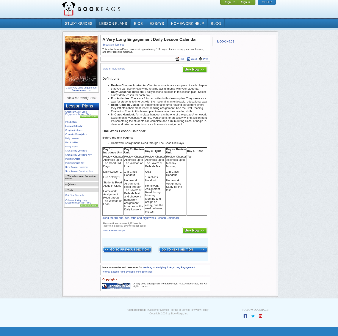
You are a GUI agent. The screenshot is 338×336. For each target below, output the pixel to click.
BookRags (226, 41)
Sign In (245, 2)
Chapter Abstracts (73, 130)
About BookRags (136, 309)
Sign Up (230, 2)
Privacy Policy (200, 309)
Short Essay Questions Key (78, 155)
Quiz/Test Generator (74, 195)
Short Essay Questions (76, 151)
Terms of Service (180, 309)
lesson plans (113, 24)
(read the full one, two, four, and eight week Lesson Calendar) (140, 217)
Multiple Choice (72, 159)
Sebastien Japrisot (113, 44)
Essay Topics (71, 146)
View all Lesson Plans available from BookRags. (127, 271)
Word (192, 59)
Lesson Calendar (74, 126)
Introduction (71, 122)
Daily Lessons (72, 138)
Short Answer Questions (76, 167)
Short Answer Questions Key (79, 171)
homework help (187, 24)
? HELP (267, 2)
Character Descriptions (76, 134)
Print (203, 59)
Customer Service (158, 309)
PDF (180, 59)
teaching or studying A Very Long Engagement (168, 267)
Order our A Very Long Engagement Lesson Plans (78, 113)
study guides (78, 24)
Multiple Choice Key (74, 163)
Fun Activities (71, 142)
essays (157, 24)
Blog (216, 24)
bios (138, 24)
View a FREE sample (114, 68)
